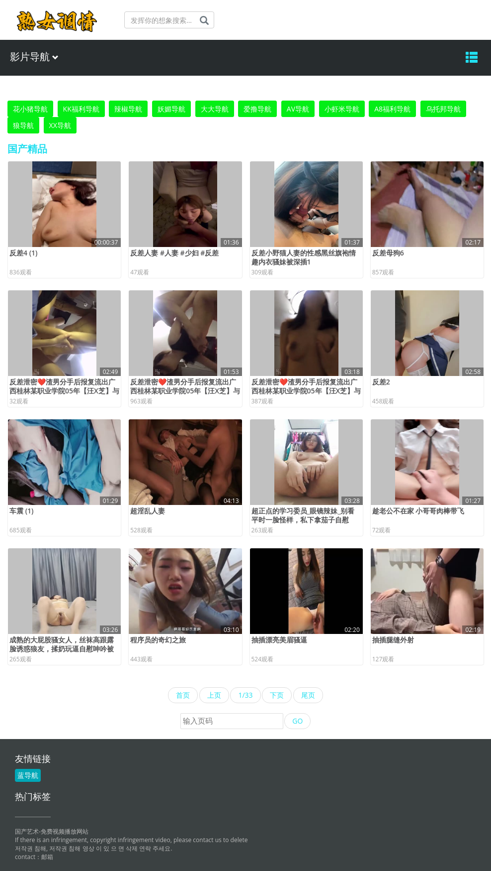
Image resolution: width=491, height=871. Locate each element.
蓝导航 (27, 775)
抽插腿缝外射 (393, 639)
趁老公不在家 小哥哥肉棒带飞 (418, 510)
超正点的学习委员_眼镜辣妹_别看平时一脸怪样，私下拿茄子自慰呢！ (303, 519)
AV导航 (298, 109)
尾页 (308, 695)
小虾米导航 (342, 109)
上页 (214, 695)
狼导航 (23, 125)
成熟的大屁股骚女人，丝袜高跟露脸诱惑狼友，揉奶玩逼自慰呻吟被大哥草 (61, 648)
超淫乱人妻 (147, 510)
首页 (183, 695)
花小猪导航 (30, 109)
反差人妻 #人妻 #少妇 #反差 (174, 252)
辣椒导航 (128, 109)
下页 (277, 695)
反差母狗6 (388, 252)
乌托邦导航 (443, 109)
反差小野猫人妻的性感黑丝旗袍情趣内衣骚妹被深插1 (303, 257)
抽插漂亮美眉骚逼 (279, 639)
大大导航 (215, 109)
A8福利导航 (392, 109)
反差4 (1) (23, 252)
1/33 (245, 695)
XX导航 (60, 125)
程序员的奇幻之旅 (158, 639)
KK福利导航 (81, 109)
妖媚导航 (171, 109)
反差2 (381, 381)
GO (297, 721)
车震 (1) (21, 510)
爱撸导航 (257, 109)
